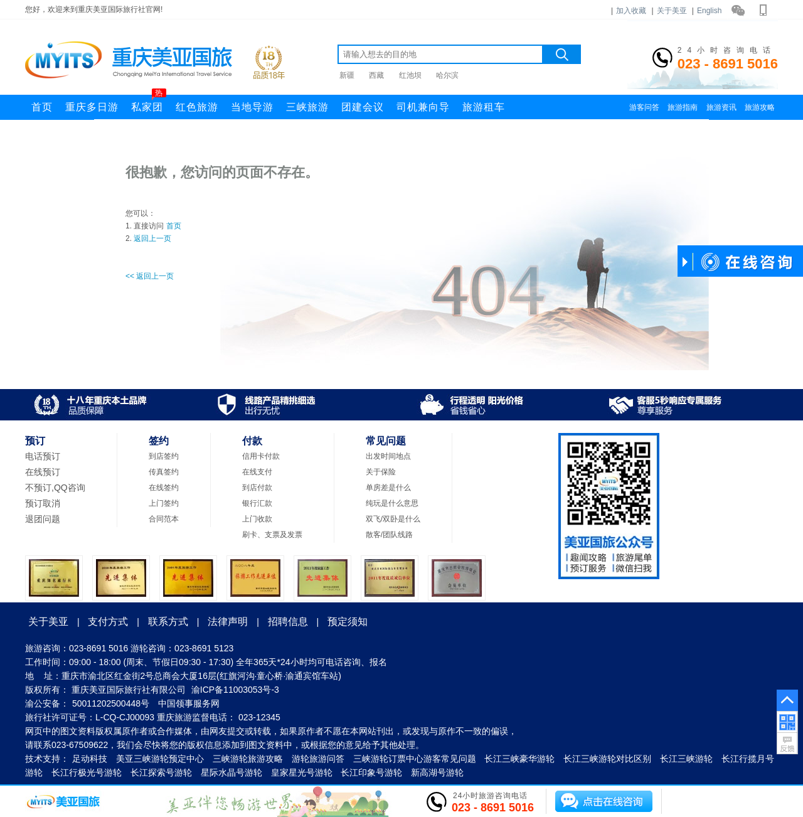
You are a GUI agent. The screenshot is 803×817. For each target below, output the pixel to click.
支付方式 (108, 621)
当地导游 (252, 107)
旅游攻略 (760, 107)
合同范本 (164, 519)
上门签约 (164, 503)
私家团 (148, 103)
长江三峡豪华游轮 (519, 759)
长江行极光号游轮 (86, 772)
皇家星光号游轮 (301, 772)
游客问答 (644, 107)
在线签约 (164, 487)
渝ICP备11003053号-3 (235, 690)
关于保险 (381, 471)
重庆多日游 (92, 107)
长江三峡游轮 (686, 759)
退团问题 (42, 519)
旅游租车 (483, 107)
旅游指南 (682, 107)
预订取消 (42, 503)
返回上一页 (152, 238)
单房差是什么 (388, 487)
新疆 (346, 75)
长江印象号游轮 (371, 772)
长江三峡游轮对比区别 (607, 759)
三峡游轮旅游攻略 (248, 759)
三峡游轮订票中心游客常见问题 (414, 759)
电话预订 (42, 456)
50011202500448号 (110, 703)
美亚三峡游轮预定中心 (160, 759)
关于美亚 (672, 10)
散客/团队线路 (389, 534)
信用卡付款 (261, 456)
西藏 (376, 75)
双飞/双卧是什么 (393, 519)
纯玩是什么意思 (392, 503)
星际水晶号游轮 (231, 772)
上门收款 (257, 519)
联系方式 (168, 621)
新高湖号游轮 (437, 772)
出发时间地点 (388, 456)
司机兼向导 (423, 107)
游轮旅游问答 (318, 759)
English (709, 10)
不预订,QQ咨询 (55, 488)
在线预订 (42, 472)
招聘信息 (288, 621)
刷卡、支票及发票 (272, 534)
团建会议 (362, 107)
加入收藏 (631, 10)
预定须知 (347, 621)
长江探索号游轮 (161, 772)
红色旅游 (197, 107)
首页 (42, 107)
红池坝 (410, 75)
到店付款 (257, 487)
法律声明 (228, 621)
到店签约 (164, 456)
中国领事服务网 (189, 703)
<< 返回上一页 (149, 276)
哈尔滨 (447, 75)
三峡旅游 (307, 107)
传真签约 (164, 471)
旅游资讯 (721, 107)
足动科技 (89, 759)
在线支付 (257, 471)
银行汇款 (257, 503)
